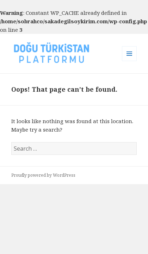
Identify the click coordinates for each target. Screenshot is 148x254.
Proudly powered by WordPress (43, 175)
